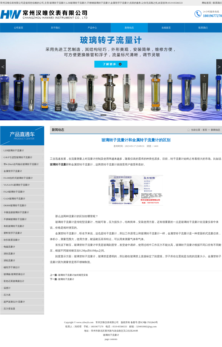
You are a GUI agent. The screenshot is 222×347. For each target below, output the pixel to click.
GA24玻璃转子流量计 (14, 198)
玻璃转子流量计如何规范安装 (73, 275)
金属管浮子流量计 (13, 171)
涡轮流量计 (9, 260)
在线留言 (166, 27)
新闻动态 (129, 27)
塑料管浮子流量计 (13, 233)
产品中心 (92, 27)
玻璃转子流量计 (66, 279)
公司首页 (18, 27)
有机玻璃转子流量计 (14, 226)
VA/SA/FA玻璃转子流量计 (17, 185)
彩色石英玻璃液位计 (14, 281)
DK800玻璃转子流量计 (15, 205)
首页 (204, 130)
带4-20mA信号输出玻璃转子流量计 (21, 164)
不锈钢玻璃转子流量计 (15, 219)
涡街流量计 (9, 253)
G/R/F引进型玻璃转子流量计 (18, 157)
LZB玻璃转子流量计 (14, 150)
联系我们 (217, 3)
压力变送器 (9, 308)
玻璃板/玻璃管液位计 (14, 274)
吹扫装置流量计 (12, 240)
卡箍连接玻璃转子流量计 (16, 212)
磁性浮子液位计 (12, 267)
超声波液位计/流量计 (14, 301)
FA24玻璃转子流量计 (14, 191)
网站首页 (206, 3)
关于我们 (55, 27)
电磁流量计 (9, 246)
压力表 (7, 295)
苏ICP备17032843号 (148, 322)
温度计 (7, 288)
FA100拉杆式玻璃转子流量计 (18, 178)
